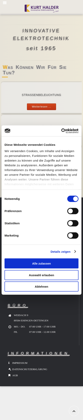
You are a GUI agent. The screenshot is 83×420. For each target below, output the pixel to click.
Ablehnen (41, 286)
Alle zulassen (41, 263)
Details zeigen (60, 251)
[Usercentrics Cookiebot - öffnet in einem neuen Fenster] (61, 130)
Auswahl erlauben (41, 275)
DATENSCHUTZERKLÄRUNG (29, 369)
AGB (15, 375)
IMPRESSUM (19, 362)
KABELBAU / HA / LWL (41, 127)
